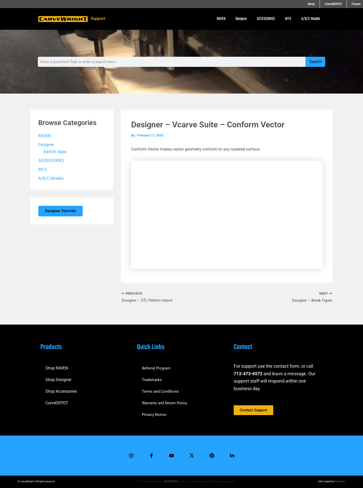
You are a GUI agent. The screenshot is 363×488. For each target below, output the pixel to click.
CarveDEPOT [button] (337, 4)
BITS (288, 19)
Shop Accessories (61, 389)
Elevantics (339, 481)
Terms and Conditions (161, 389)
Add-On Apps (55, 152)
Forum (356, 4)
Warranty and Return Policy (166, 400)
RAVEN (221, 19)
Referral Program (157, 366)
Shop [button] (320, 4)
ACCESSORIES (266, 19)
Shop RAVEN (56, 366)
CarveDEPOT (56, 400)
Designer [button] (241, 19)
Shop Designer (58, 377)
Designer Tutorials (62, 212)
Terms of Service (222, 481)
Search (315, 61)
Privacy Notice (154, 412)
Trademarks (152, 377)
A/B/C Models (310, 19)
